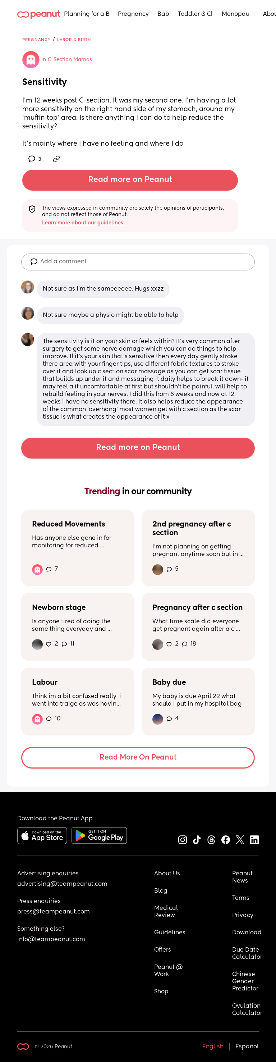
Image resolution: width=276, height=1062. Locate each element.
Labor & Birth (74, 40)
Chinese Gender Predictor (245, 982)
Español (247, 1047)
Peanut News (243, 877)
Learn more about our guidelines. (83, 222)
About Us (167, 874)
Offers (162, 950)
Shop (161, 992)
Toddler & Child (195, 14)
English (213, 1047)
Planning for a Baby (86, 14)
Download (247, 933)
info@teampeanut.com (51, 940)
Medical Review (166, 912)
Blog (160, 891)
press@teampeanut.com (53, 912)
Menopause (235, 14)
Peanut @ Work (169, 971)
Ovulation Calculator (247, 1009)
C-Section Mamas (70, 59)
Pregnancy (133, 14)
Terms (240, 898)
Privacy (242, 916)
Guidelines (169, 933)
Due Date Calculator (247, 953)
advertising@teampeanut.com (62, 884)
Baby (163, 14)
